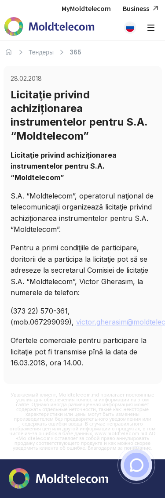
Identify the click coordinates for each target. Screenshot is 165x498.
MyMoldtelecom (86, 8)
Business (142, 8)
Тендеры (41, 52)
